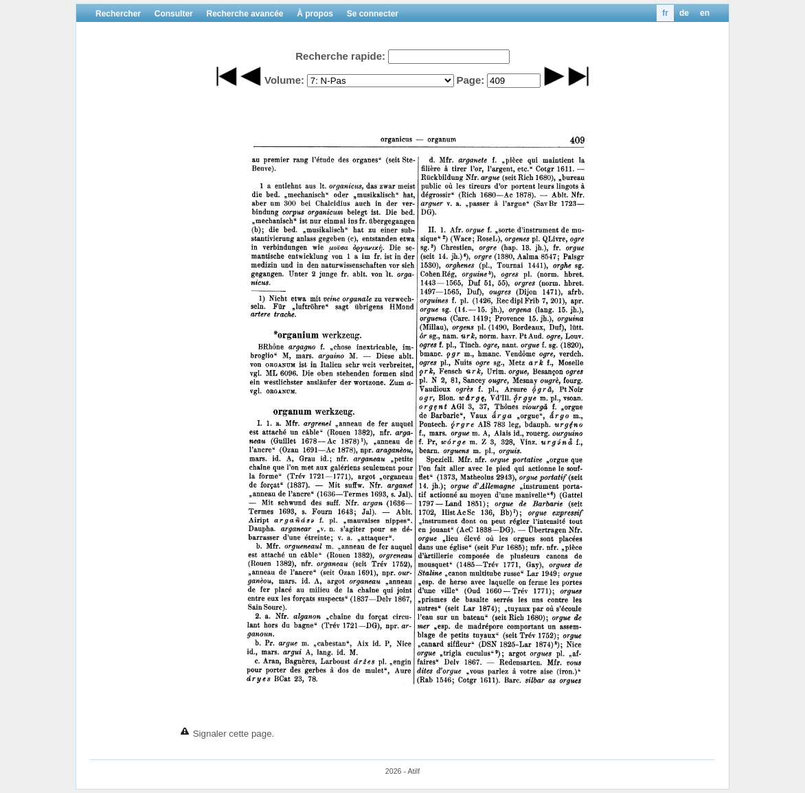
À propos (315, 14)
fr (665, 13)
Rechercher (118, 14)
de (684, 13)
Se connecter (372, 14)
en (705, 13)
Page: (470, 80)
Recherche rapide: (340, 56)
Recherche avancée (244, 14)
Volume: (284, 80)
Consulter (174, 14)
